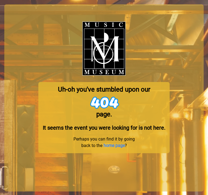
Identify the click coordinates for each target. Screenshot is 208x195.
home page (114, 145)
